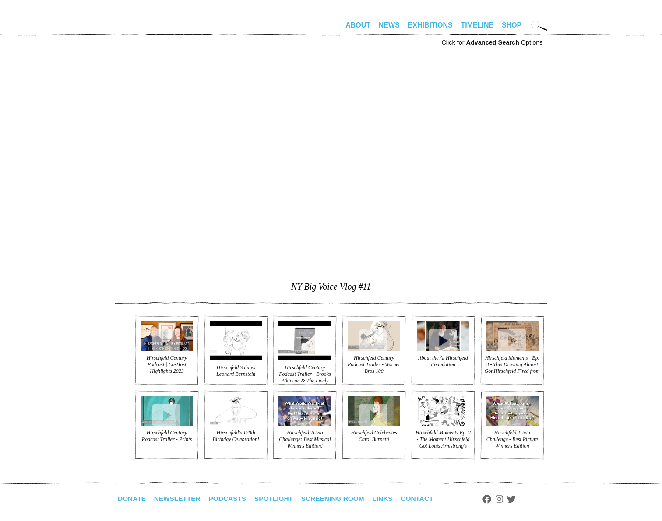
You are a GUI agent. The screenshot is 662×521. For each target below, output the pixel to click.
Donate (132, 498)
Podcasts (230, 498)
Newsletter (179, 498)
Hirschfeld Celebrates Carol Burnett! (374, 436)
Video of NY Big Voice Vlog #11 (331, 178)
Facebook (497, 499)
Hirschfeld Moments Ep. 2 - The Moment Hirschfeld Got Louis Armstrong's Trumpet (443, 442)
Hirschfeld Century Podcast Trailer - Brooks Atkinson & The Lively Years (305, 377)
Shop (511, 25)
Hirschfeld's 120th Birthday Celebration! (236, 436)
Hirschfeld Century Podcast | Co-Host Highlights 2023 (167, 364)
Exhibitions (430, 25)
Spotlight (279, 498)
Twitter (522, 499)
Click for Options (491, 42)
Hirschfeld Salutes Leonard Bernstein (235, 370)
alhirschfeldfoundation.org (141, 29)
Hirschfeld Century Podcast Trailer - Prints (167, 436)
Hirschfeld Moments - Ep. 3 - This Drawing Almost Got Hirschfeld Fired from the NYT (512, 368)
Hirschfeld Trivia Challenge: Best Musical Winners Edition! (305, 439)
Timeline (477, 25)
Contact (427, 498)
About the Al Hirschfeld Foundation (443, 361)
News (389, 25)
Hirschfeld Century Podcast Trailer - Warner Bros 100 (374, 364)
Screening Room (339, 498)
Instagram (509, 499)
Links (390, 498)
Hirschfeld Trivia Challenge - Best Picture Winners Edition (512, 439)
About (357, 25)
